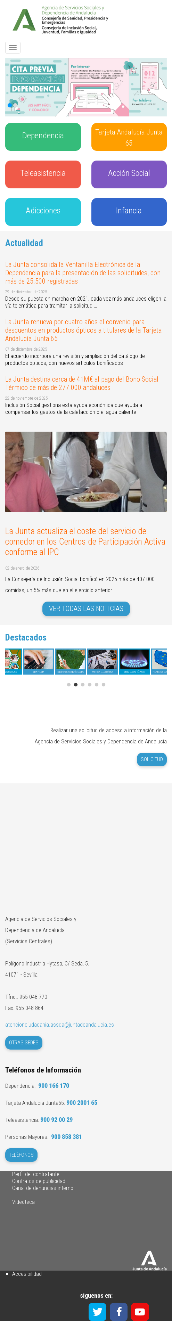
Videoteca (23, 1202)
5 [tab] (96, 685)
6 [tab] (103, 685)
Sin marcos (86, 835)
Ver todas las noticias (86, 608)
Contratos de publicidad (38, 1181)
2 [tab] (75, 685)
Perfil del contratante (35, 1174)
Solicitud (152, 759)
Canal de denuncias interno (42, 1188)
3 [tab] (82, 685)
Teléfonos (21, 1155)
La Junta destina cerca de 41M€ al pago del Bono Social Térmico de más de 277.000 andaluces (81, 383)
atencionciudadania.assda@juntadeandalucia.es (59, 1024)
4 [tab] (89, 685)
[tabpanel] (102, 664)
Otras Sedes (24, 1042)
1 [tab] (68, 685)
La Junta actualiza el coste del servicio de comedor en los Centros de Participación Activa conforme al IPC (85, 541)
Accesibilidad (27, 1274)
